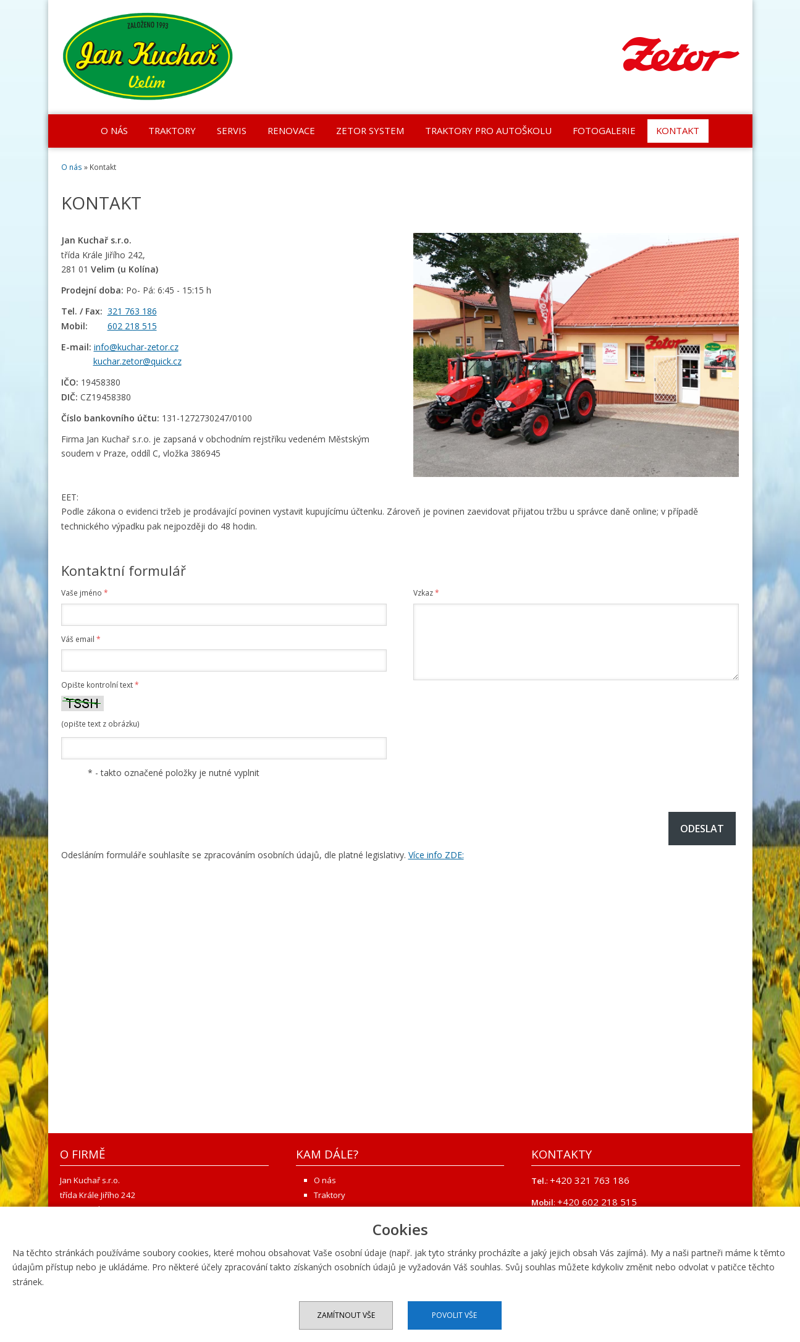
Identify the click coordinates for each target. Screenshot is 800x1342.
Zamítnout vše (346, 1315)
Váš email (81, 639)
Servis (231, 130)
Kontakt (677, 130)
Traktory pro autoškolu (488, 130)
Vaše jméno (84, 593)
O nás (114, 130)
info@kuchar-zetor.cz (136, 347)
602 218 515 (132, 326)
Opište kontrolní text (100, 685)
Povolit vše (454, 1315)
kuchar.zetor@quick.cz (137, 361)
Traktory (172, 130)
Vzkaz (426, 593)
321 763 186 (132, 311)
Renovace (291, 130)
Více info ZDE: (436, 855)
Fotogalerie (604, 130)
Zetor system (370, 130)
